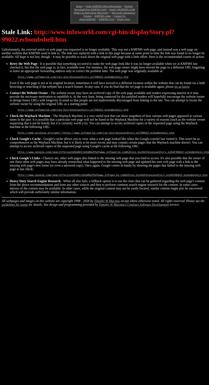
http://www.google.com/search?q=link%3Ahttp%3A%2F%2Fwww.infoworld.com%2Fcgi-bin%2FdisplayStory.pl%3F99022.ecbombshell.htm (112, 178)
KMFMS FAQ (106, 19)
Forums (87, 15)
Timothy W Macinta (107, 204)
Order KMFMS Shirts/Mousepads (103, 6)
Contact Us (119, 15)
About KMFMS (87, 19)
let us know (182, 87)
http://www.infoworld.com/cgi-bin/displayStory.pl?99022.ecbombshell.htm (73, 77)
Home (79, 6)
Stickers (128, 6)
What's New (123, 19)
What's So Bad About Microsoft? (91, 12)
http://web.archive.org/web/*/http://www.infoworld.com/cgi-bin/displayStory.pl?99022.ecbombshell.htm (96, 134)
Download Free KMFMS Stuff (90, 9)
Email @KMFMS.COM (122, 9)
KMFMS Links (102, 15)
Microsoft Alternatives (123, 12)
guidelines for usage (15, 207)
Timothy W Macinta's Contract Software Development (134, 207)
